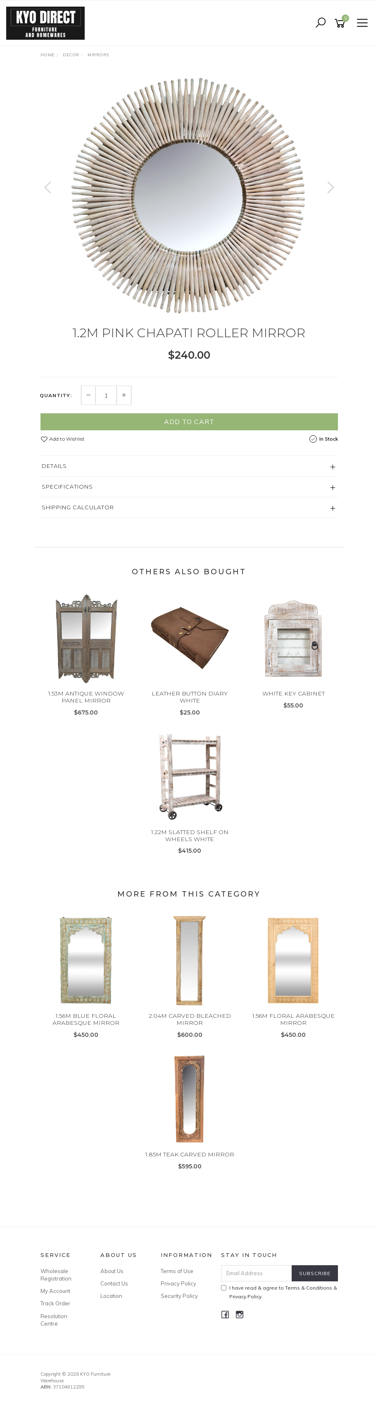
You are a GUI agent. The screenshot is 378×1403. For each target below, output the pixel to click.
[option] (189, 196)
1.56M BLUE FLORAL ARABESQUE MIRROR (85, 1019)
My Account (55, 1291)
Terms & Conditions (308, 1288)
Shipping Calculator (78, 507)
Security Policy (179, 1296)
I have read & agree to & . (279, 1292)
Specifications (67, 486)
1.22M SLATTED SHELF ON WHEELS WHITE (189, 835)
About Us (112, 1271)
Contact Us (114, 1283)
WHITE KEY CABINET (293, 693)
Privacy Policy (178, 1283)
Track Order (55, 1303)
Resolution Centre (53, 1320)
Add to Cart (189, 421)
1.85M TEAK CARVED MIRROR (189, 1154)
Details (54, 466)
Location (111, 1296)
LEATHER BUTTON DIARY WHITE (190, 697)
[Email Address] (256, 1273)
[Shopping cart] (341, 23)
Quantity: (56, 395)
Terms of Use (177, 1271)
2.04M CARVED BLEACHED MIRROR (190, 1019)
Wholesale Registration (55, 1275)
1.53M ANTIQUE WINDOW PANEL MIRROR (86, 697)
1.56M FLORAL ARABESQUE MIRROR (293, 1019)
